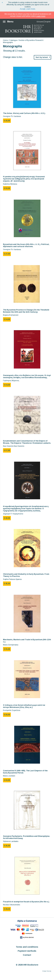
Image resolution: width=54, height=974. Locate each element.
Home (5, 40)
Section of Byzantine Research (31, 40)
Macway (49, 971)
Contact (27, 955)
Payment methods (27, 951)
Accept (22, 9)
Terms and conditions (27, 947)
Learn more (30, 9)
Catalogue (13, 40)
